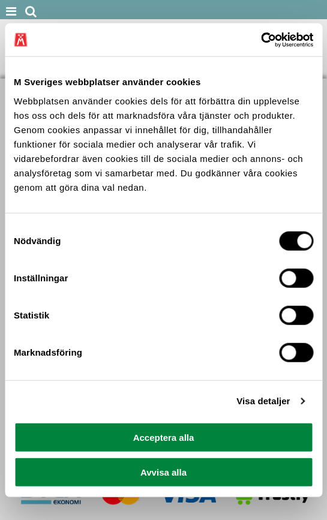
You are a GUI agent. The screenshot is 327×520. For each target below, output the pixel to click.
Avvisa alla (163, 472)
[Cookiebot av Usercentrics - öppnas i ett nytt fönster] (260, 39)
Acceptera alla (163, 437)
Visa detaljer (263, 401)
